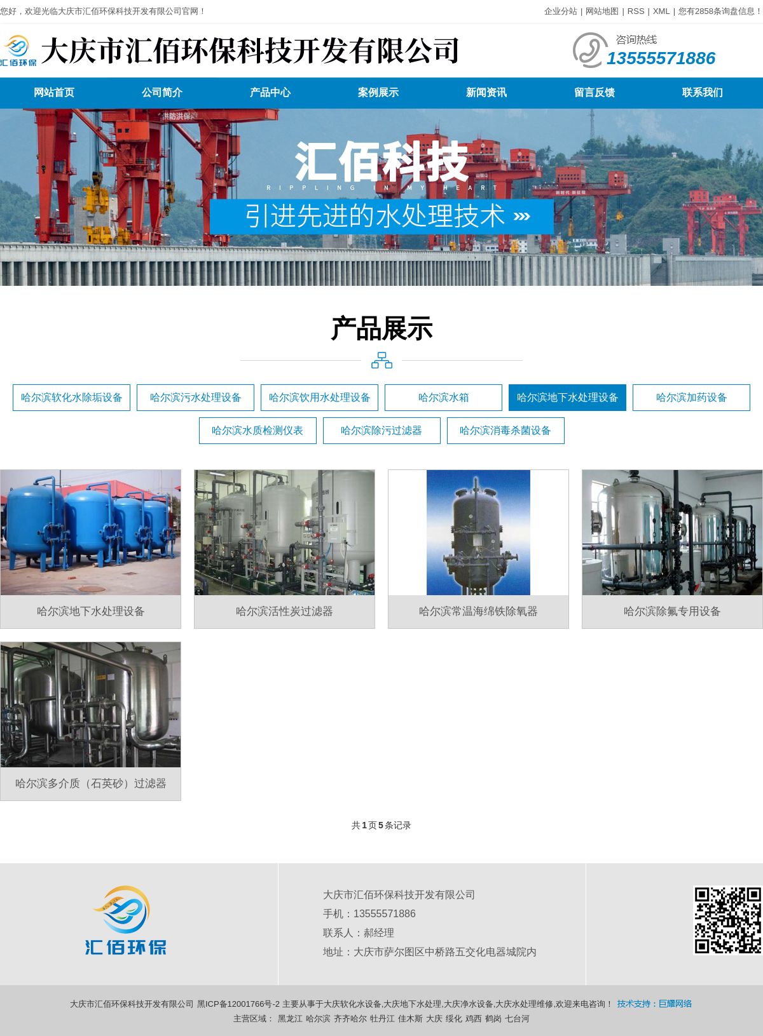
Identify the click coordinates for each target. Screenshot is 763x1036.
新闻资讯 (486, 92)
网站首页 (54, 92)
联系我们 (702, 92)
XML (661, 11)
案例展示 (378, 92)
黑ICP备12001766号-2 (238, 1004)
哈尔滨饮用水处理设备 (320, 397)
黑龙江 (290, 1018)
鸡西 (473, 1018)
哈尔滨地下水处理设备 (568, 397)
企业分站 (560, 11)
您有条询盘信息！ (720, 11)
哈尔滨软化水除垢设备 (72, 397)
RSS (636, 11)
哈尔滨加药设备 (691, 397)
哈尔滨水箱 (443, 397)
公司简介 (162, 92)
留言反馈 (594, 92)
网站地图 (602, 11)
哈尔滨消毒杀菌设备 (505, 430)
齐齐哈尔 (350, 1018)
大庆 (434, 1018)
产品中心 (270, 92)
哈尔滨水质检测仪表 (257, 430)
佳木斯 (410, 1018)
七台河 (517, 1018)
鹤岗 (493, 1018)
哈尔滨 (318, 1018)
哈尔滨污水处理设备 (196, 397)
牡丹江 (382, 1018)
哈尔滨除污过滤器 (381, 430)
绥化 (454, 1018)
